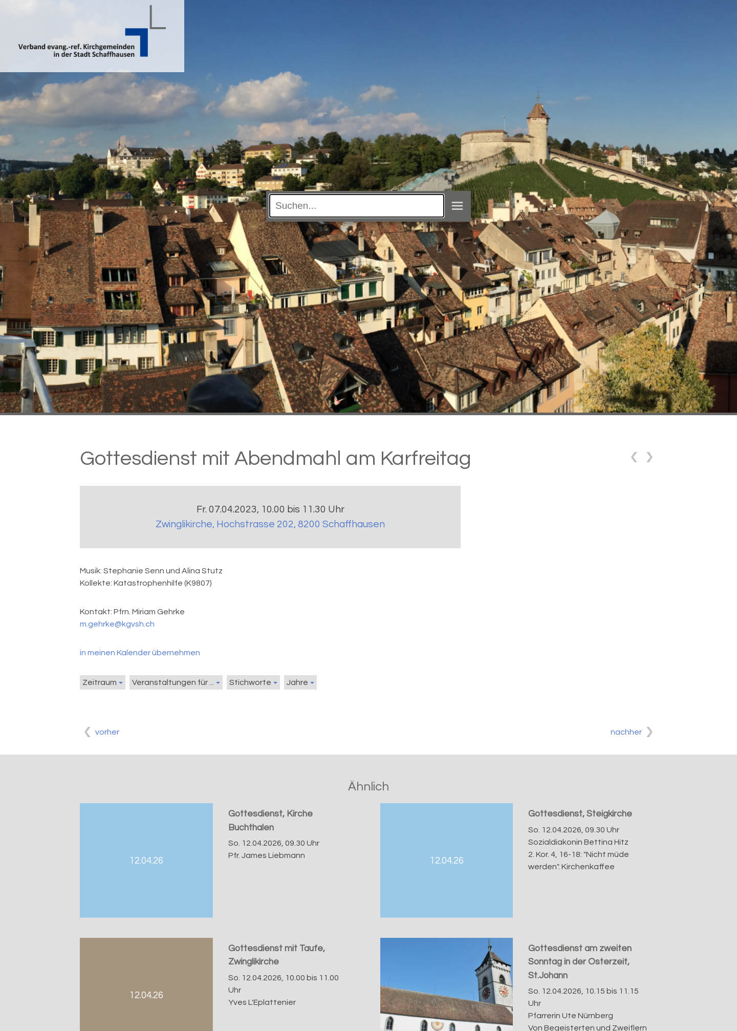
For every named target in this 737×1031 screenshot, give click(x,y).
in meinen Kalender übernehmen (140, 653)
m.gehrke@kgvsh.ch (117, 624)
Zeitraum (99, 682)
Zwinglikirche (270, 524)
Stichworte (250, 682)
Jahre (297, 682)
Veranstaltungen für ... (173, 682)
